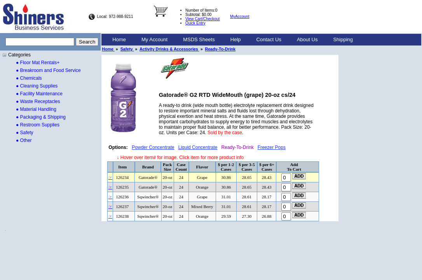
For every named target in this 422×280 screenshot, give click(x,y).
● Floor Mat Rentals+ (37, 62)
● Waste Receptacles (38, 101)
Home (119, 39)
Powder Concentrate (153, 147)
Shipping (343, 39)
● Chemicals (29, 78)
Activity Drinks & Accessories (169, 49)
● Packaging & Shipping (41, 117)
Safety (127, 49)
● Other (24, 140)
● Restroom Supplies (37, 125)
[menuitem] (119, 39)
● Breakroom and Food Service (48, 70)
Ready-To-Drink (220, 49)
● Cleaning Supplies (37, 86)
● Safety (24, 132)
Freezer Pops (272, 147)
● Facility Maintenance (39, 93)
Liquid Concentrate (198, 147)
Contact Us (268, 39)
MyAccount (239, 16)
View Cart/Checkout (202, 19)
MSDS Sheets (199, 39)
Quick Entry (195, 23)
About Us (307, 39)
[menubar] (233, 39)
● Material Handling (36, 109)
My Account (154, 39)
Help (235, 39)
